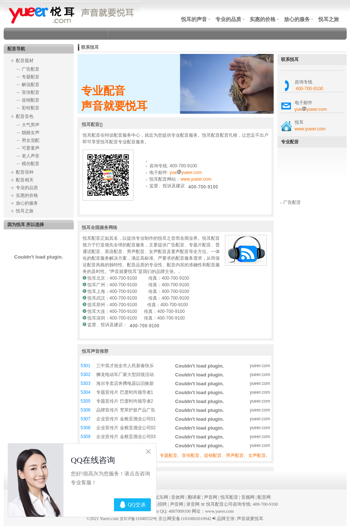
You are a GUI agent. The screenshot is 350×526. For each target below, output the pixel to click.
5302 (86, 374)
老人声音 (30, 155)
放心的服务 (297, 19)
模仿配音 (30, 163)
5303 (86, 383)
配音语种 (25, 172)
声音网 (210, 497)
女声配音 (257, 455)
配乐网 (161, 497)
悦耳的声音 (194, 19)
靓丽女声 (30, 132)
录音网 (193, 504)
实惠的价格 (263, 19)
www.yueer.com (195, 179)
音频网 (247, 497)
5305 (86, 401)
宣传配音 (30, 92)
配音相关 (25, 179)
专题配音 (30, 76)
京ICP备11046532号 (138, 518)
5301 (86, 365)
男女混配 (30, 140)
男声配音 (235, 455)
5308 (86, 427)
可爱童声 (30, 148)
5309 (86, 436)
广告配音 (30, 69)
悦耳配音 (229, 497)
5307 (86, 418)
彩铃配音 (30, 107)
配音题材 (25, 60)
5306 (86, 410)
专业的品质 (228, 19)
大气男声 (30, 124)
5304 (86, 392)
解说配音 (30, 84)
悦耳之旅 (328, 19)
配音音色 (25, 116)
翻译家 (194, 497)
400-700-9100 (309, 88)
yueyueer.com (186, 172)
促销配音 (30, 100)
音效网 (177, 497)
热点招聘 (158, 504)
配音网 (264, 497)
